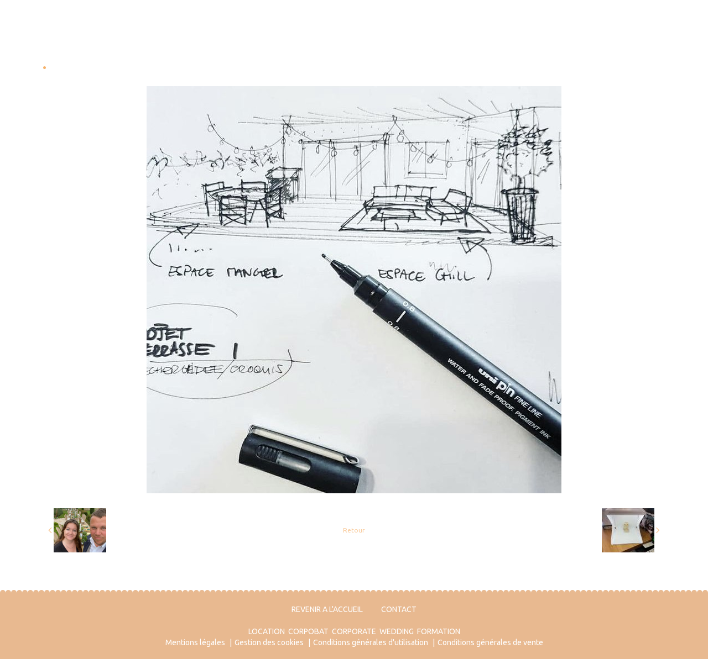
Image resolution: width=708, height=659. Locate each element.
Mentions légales (195, 642)
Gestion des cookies (269, 642)
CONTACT (399, 609)
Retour (354, 530)
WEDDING (396, 631)
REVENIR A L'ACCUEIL (327, 609)
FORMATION (438, 631)
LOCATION (266, 631)
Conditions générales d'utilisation (370, 642)
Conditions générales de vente (490, 642)
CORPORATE (354, 631)
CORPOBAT (308, 631)
